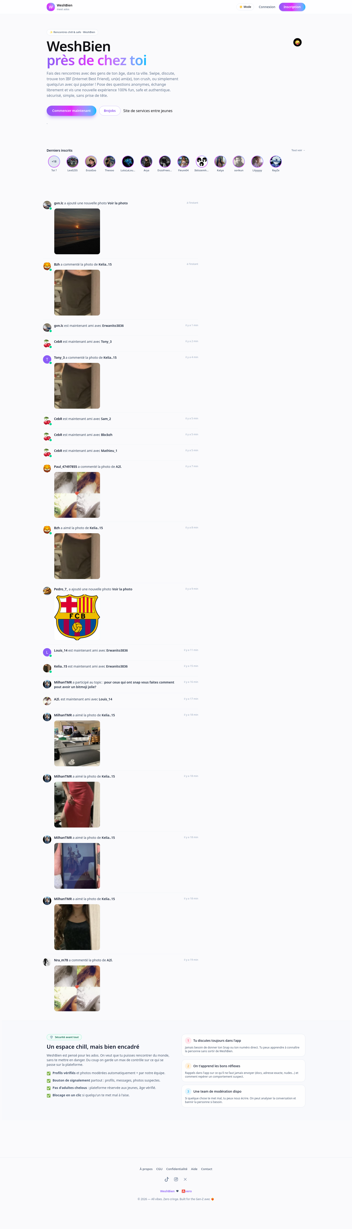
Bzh (57, 264)
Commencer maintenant (71, 110)
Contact (206, 1169)
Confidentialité (177, 1169)
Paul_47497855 (66, 466)
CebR (58, 341)
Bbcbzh (106, 434)
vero (187, 1191)
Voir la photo (118, 203)
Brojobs (110, 110)
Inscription (292, 7)
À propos (146, 1169)
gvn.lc (59, 203)
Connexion (267, 7)
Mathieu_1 (109, 450)
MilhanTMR (63, 682)
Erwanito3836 (113, 325)
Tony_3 (106, 341)
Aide (194, 1169)
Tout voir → (298, 150)
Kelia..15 (105, 264)
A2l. (118, 466)
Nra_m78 (61, 960)
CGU (159, 1169)
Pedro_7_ (61, 589)
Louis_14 (61, 650)
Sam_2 (106, 419)
